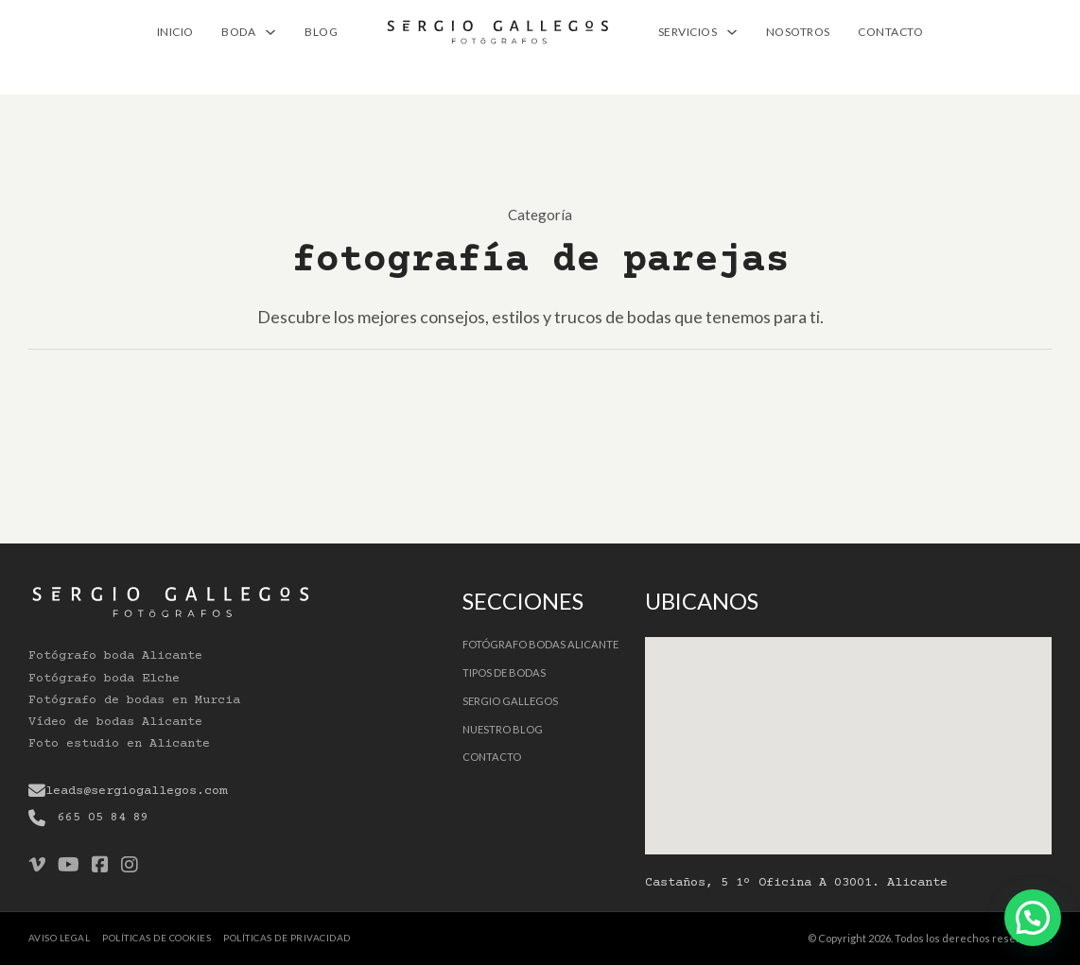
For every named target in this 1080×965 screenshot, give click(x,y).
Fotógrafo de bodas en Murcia (134, 700)
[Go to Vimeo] (36, 865)
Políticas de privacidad (287, 937)
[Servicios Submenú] (732, 32)
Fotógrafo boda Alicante (115, 655)
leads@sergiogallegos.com (136, 791)
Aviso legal (59, 937)
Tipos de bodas (504, 672)
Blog (321, 32)
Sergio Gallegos (510, 701)
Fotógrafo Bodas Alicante (540, 644)
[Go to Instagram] (129, 865)
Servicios (688, 32)
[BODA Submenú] (270, 32)
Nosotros (798, 32)
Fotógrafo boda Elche (104, 678)
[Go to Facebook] (100, 865)
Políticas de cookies (156, 937)
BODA (238, 32)
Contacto (890, 32)
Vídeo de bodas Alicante (115, 722)
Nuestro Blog (502, 729)
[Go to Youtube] (68, 865)
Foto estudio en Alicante (119, 743)
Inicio (175, 32)
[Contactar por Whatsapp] (1032, 917)
